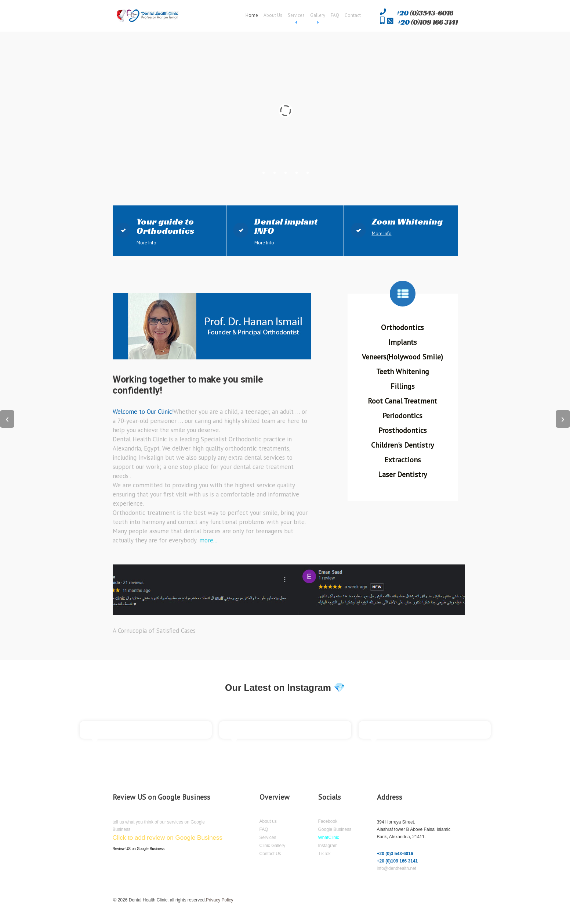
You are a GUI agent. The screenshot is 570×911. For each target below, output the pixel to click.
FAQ (335, 15)
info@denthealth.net (397, 868)
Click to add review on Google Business (168, 837)
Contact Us (270, 853)
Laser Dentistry (402, 474)
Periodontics (402, 415)
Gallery (317, 15)
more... (207, 540)
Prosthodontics (402, 430)
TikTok (324, 853)
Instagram (328, 845)
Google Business (335, 829)
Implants (402, 342)
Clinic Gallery (272, 845)
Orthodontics (402, 327)
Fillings (403, 386)
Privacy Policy (219, 900)
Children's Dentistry (402, 445)
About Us (273, 15)
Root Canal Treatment (402, 401)
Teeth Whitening (402, 371)
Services (296, 15)
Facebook (328, 821)
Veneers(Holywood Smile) (402, 357)
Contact (353, 15)
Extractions (402, 460)
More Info (146, 242)
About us (268, 821)
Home (252, 15)
